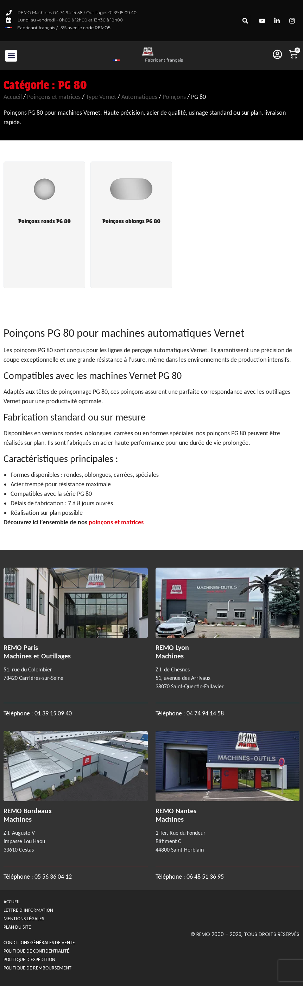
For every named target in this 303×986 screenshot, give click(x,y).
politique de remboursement (37, 968)
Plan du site (17, 927)
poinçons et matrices (116, 522)
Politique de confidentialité (36, 951)
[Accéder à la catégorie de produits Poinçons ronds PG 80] (44, 198)
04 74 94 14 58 (205, 713)
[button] (245, 20)
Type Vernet (101, 97)
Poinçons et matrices (54, 97)
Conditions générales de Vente (39, 943)
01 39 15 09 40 (52, 713)
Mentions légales (24, 919)
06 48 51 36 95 (205, 876)
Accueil (13, 97)
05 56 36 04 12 (53, 876)
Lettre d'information (28, 910)
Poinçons (174, 97)
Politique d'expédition (29, 959)
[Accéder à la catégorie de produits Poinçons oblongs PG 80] (131, 198)
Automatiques (139, 97)
